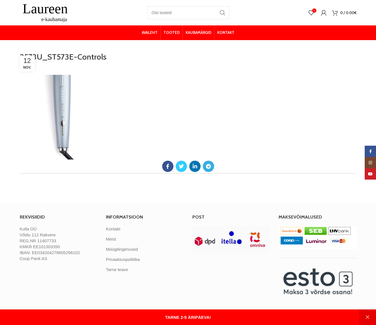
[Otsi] (188, 12)
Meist (111, 239)
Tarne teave (117, 269)
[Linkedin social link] (195, 166)
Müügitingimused (122, 249)
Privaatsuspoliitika (123, 259)
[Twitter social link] (181, 166)
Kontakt (113, 228)
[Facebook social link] (167, 166)
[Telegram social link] (208, 166)
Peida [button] (367, 317)
